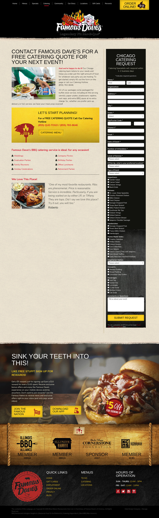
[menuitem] (15, 3)
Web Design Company (132, 509)
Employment (53, 485)
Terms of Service (118, 327)
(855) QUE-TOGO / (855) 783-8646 (58, 125)
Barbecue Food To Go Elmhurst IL (50, 513)
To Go (84, 478)
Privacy (50, 492)
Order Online (53, 488)
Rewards (108, 3)
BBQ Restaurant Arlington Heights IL (24, 513)
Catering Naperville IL (70, 513)
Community (59, 3)
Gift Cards (96, 3)
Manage (144, 509)
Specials (35, 3)
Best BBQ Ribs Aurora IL (88, 513)
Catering (46, 3)
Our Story (71, 3)
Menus (24, 3)
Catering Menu (51, 132)
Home (14, 3)
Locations (84, 3)
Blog (49, 495)
